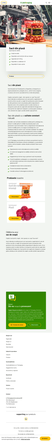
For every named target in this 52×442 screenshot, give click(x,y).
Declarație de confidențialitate (26, 434)
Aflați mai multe (25, 439)
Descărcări (9, 375)
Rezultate (8, 344)
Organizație (9, 339)
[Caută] (47, 2)
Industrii (8, 354)
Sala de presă (9, 347)
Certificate (8, 378)
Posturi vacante (10, 388)
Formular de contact (17, 325)
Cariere (8, 385)
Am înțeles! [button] (45, 438)
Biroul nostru (34, 325)
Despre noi (9, 335)
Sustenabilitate (10, 362)
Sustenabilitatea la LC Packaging (14, 365)
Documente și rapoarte (12, 370)
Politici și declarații (10, 381)
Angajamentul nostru (11, 368)
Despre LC (8, 341)
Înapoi (9, 6)
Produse (26, 76)
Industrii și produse (11, 351)
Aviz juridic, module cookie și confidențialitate (26, 428)
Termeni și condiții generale (26, 431)
